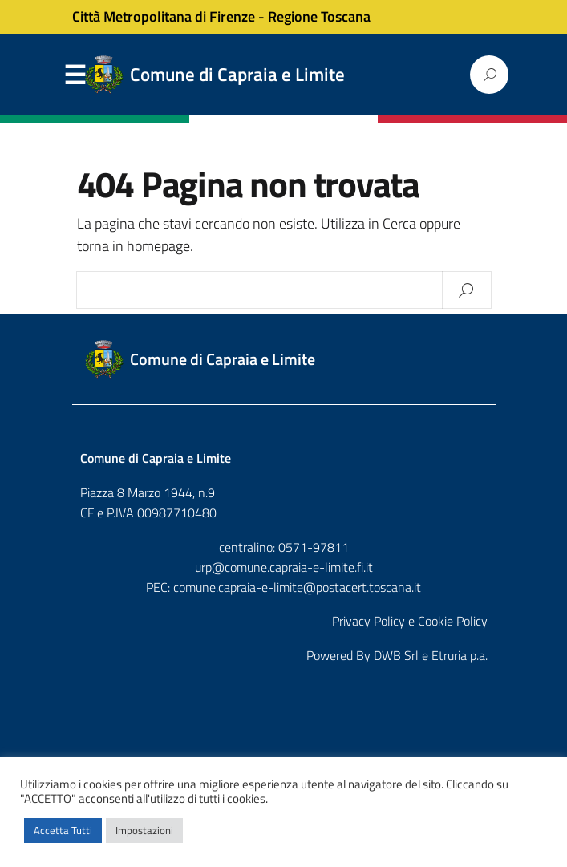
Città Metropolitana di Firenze (163, 16)
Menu (75, 75)
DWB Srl (396, 655)
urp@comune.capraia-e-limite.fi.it (284, 567)
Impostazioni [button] (144, 830)
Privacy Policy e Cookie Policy (410, 620)
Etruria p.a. (459, 655)
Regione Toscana (319, 16)
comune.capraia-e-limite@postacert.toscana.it (297, 587)
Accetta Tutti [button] (63, 830)
